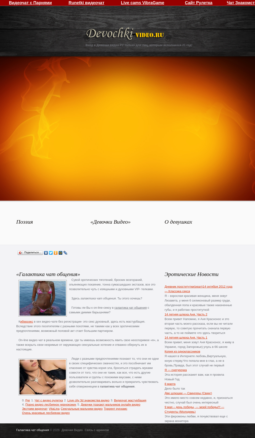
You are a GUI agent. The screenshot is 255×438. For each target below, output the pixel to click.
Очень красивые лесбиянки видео (46, 413)
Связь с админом (97, 430)
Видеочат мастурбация (130, 400)
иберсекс (26, 321)
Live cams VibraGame (142, 2)
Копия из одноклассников (182, 351)
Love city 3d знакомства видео (88, 400)
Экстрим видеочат (35, 408)
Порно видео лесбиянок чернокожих (50, 404)
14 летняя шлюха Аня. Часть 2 (186, 314)
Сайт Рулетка (199, 2)
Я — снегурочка (176, 370)
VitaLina (54, 408)
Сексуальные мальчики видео (82, 408)
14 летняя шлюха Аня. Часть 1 (186, 337)
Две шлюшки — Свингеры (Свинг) (188, 393)
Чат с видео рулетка (49, 400)
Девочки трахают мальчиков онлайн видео (110, 404)
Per (27, 400)
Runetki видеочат (86, 2)
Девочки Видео (126, 34)
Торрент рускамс (115, 408)
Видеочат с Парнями (30, 2)
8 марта (170, 384)
